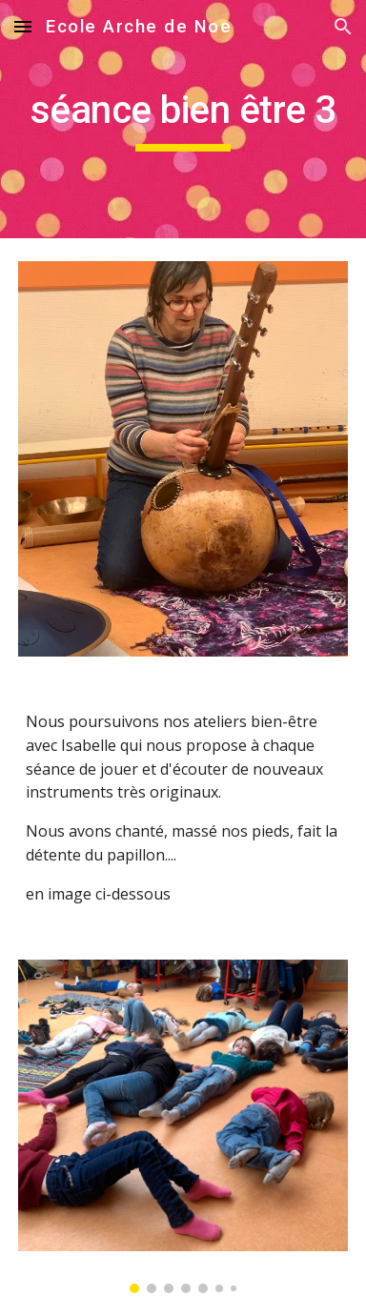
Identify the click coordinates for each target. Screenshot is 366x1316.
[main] (183, 119)
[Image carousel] (183, 1126)
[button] (23, 26)
